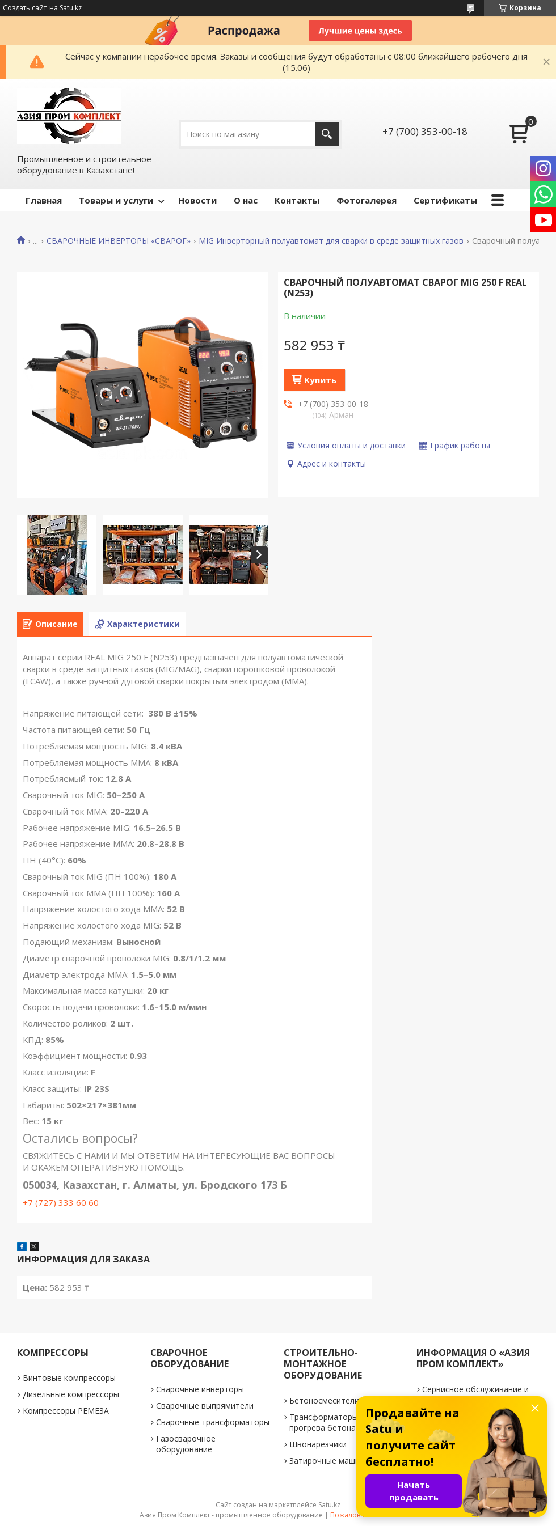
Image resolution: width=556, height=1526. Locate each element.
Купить (320, 379)
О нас (246, 200)
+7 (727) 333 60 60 (61, 1202)
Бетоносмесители (324, 1400)
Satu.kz (329, 1505)
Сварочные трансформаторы (212, 1422)
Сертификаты (445, 200)
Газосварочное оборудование (186, 1444)
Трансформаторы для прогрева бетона (331, 1422)
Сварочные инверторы (200, 1389)
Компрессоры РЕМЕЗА (66, 1410)
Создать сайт (25, 8)
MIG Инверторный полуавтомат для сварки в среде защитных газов (331, 241)
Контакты (297, 200)
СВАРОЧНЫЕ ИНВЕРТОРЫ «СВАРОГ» (119, 241)
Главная (44, 200)
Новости (197, 200)
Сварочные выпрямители (205, 1405)
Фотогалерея (366, 200)
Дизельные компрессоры (71, 1394)
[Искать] (327, 134)
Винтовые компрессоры (69, 1377)
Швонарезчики (318, 1444)
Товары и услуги (116, 200)
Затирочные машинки (331, 1460)
